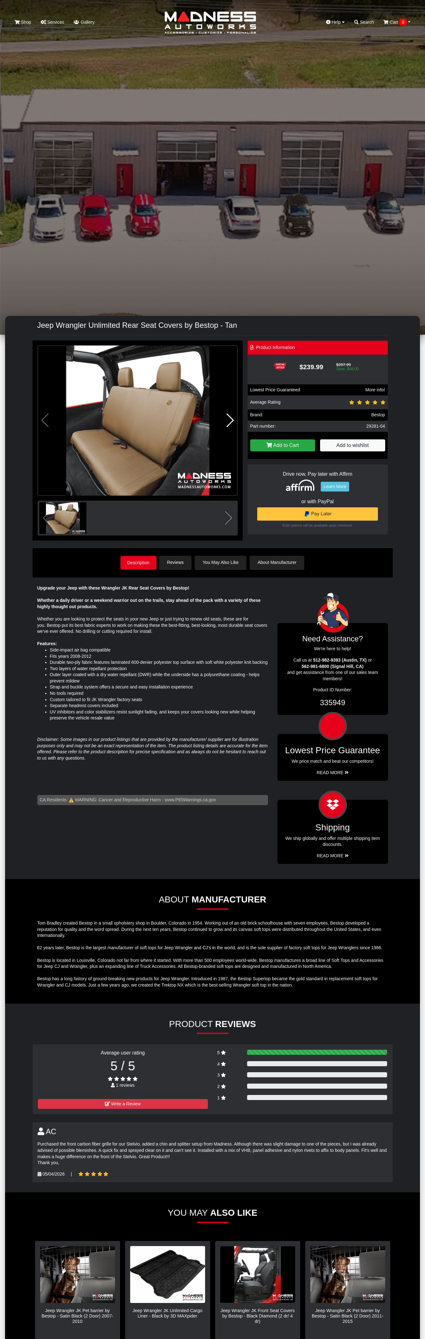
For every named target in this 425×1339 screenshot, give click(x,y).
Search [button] (364, 22)
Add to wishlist (353, 445)
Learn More (335, 486)
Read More (333, 771)
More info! (375, 389)
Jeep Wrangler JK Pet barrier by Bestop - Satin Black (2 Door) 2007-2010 (77, 1316)
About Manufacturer (278, 562)
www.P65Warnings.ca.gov (190, 799)
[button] (230, 420)
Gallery (84, 22)
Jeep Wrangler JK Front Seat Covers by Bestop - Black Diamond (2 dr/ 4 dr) (258, 1316)
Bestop (378, 414)
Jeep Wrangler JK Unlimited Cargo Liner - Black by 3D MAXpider (167, 1313)
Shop (23, 22)
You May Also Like (222, 562)
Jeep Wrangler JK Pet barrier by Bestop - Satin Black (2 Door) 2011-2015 (347, 1316)
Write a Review (123, 1103)
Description (138, 562)
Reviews (176, 562)
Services (52, 22)
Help (335, 22)
